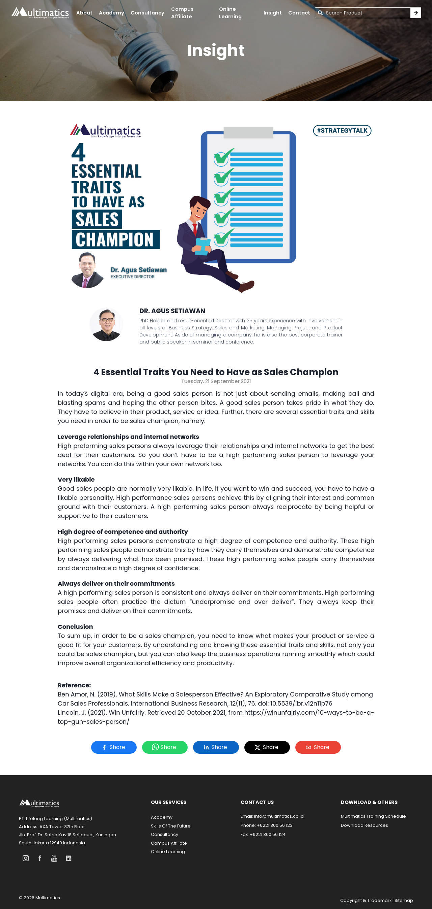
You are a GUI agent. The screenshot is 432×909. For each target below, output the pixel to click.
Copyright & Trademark (366, 900)
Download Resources (364, 825)
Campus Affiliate (169, 843)
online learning (230, 13)
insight (273, 12)
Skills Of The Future (171, 826)
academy (111, 12)
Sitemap (404, 900)
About (84, 12)
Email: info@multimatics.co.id (272, 816)
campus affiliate (182, 13)
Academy (161, 817)
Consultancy (147, 12)
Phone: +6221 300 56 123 (267, 825)
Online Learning (168, 851)
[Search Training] (415, 12)
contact (299, 12)
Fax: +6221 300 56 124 (263, 834)
